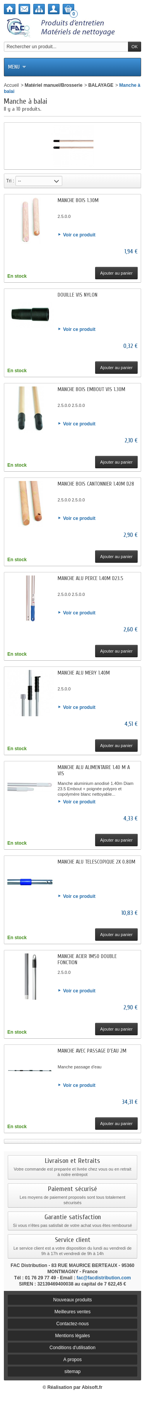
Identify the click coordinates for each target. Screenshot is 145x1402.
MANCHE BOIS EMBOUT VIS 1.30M (91, 389)
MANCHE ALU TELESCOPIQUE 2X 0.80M (96, 862)
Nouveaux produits (72, 1299)
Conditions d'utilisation (72, 1347)
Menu (17, 67)
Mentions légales (72, 1335)
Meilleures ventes (72, 1311)
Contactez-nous (72, 1323)
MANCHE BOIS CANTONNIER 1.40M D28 (96, 484)
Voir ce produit (79, 235)
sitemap (72, 1371)
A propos (72, 1359)
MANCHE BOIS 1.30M (78, 200)
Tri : (10, 181)
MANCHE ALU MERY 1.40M (84, 673)
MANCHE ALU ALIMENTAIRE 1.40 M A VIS (94, 770)
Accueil (11, 85)
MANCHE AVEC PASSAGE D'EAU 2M (92, 1051)
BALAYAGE (100, 85)
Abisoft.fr (92, 1387)
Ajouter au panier (116, 273)
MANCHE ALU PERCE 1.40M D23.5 (90, 578)
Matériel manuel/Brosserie (53, 85)
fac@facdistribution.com (104, 1278)
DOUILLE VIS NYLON (77, 295)
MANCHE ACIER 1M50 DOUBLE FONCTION (87, 959)
